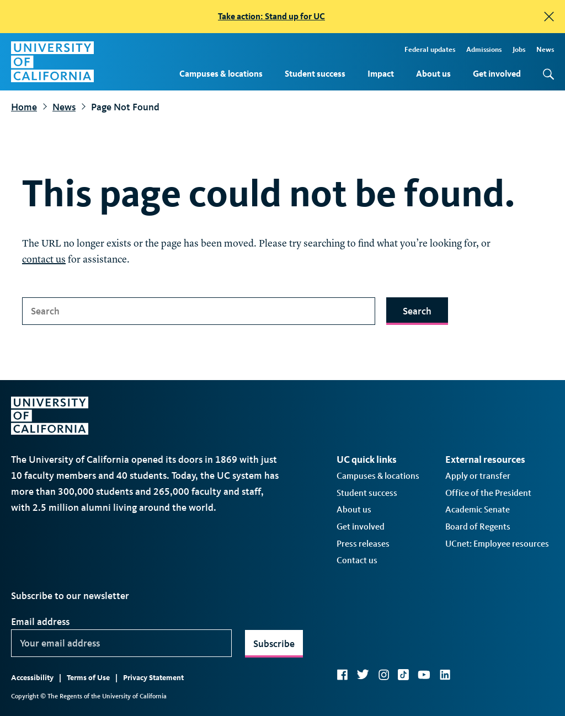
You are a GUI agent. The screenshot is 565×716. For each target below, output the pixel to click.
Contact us (357, 560)
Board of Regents (477, 526)
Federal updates (429, 49)
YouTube (424, 674)
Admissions (484, 49)
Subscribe (274, 644)
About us (433, 73)
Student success (315, 73)
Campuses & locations (221, 73)
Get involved (497, 73)
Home (24, 107)
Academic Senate (477, 509)
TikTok (403, 674)
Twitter (362, 674)
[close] (549, 17)
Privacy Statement (153, 677)
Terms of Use (88, 677)
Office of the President (488, 493)
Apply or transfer (477, 476)
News (545, 49)
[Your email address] (121, 643)
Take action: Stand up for (271, 16)
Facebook (342, 674)
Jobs (519, 49)
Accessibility (32, 677)
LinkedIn (444, 674)
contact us (44, 260)
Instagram (383, 674)
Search (417, 311)
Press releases (363, 543)
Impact (380, 73)
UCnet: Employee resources (497, 543)
